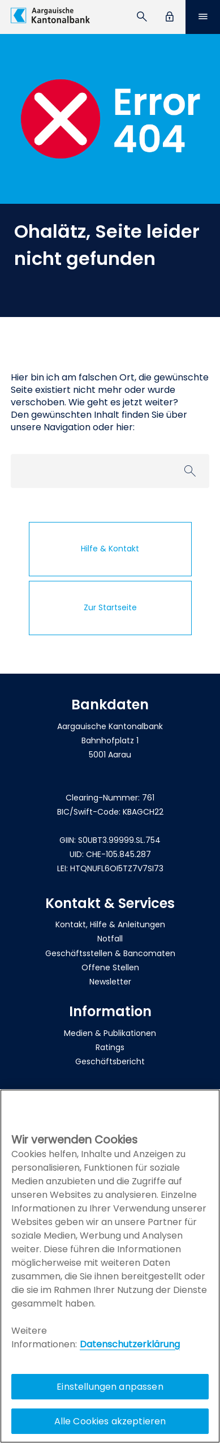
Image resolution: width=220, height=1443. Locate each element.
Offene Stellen (110, 967)
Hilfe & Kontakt (110, 548)
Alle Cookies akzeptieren (110, 1421)
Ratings (110, 1047)
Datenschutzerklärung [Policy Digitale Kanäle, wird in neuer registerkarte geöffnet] (130, 1344)
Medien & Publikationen (110, 1033)
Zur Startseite (110, 607)
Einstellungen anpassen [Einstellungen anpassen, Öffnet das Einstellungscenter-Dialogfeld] (110, 1386)
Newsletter (110, 981)
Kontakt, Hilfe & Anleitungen (110, 924)
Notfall (110, 938)
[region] (110, 1266)
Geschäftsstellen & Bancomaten (110, 953)
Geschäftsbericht (110, 1061)
